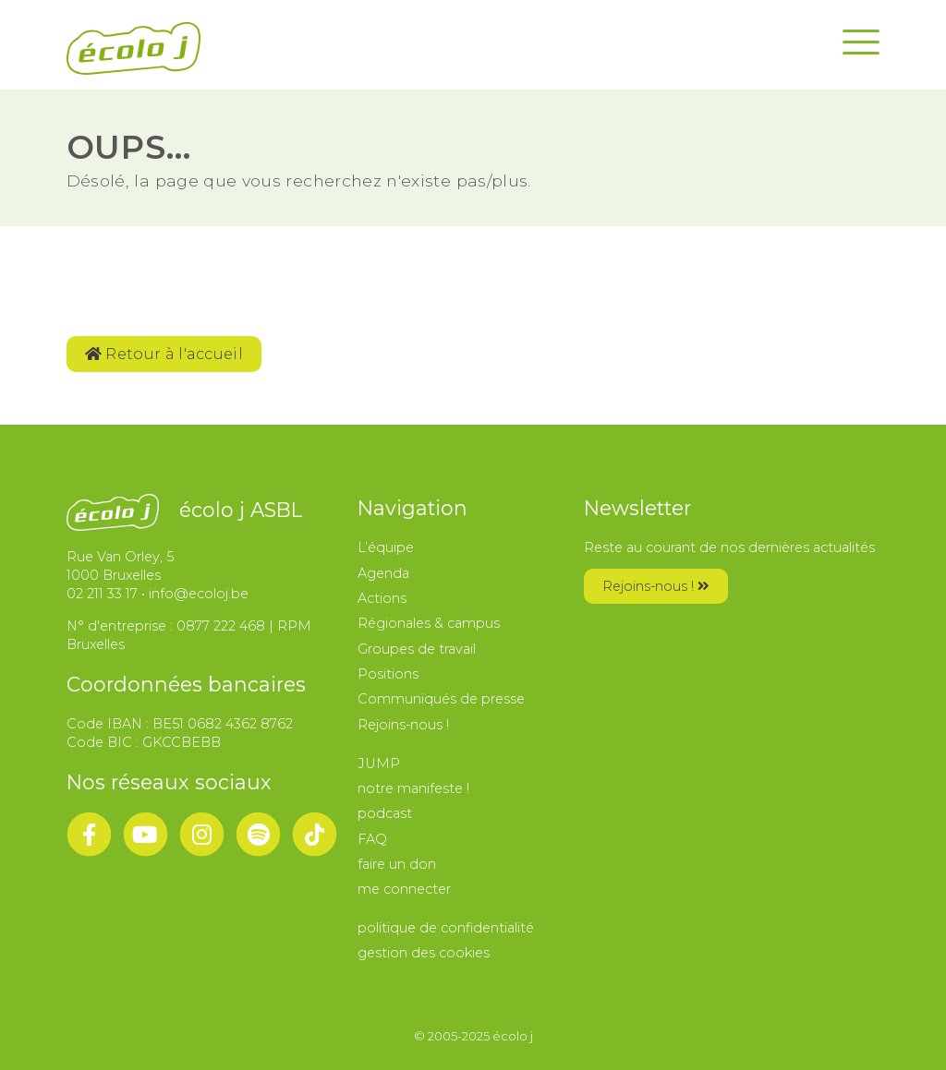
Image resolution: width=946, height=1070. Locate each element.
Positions (388, 674)
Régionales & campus (429, 623)
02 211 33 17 (102, 593)
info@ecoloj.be (199, 593)
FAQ (372, 839)
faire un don (397, 864)
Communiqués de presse (441, 699)
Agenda (383, 573)
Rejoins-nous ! (403, 724)
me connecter (404, 889)
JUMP (379, 763)
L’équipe (386, 547)
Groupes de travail (417, 649)
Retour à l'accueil (164, 354)
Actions (382, 598)
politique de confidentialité (446, 928)
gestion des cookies (424, 952)
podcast (385, 813)
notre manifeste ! (413, 788)
